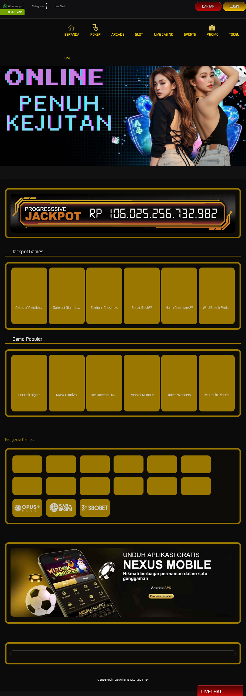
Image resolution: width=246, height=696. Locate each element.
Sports (190, 30)
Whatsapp (12, 6)
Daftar (208, 6)
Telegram (35, 6)
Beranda (72, 30)
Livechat (220, 691)
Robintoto (113, 679)
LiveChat (57, 6)
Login (234, 6)
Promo (212, 30)
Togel (234, 30)
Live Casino (163, 30)
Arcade (117, 30)
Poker (95, 30)
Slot (139, 30)
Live (68, 54)
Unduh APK (12, 12)
